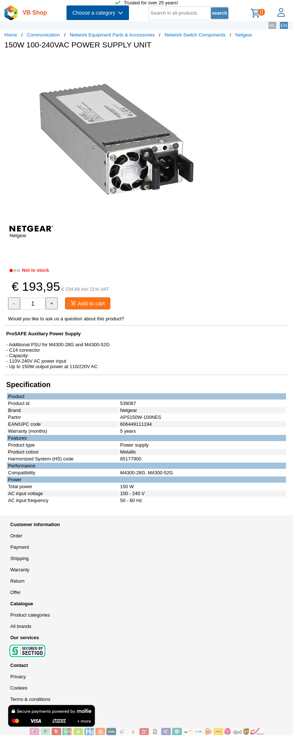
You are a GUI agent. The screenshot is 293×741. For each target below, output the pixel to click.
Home (10, 35)
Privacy (18, 677)
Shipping (19, 558)
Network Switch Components (194, 35)
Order (16, 536)
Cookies (18, 688)
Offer (15, 592)
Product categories (30, 615)
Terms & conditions (30, 699)
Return (17, 581)
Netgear (243, 35)
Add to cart (89, 303)
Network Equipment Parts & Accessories (112, 35)
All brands (20, 626)
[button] (217, 62)
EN (284, 25)
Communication (43, 35)
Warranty (19, 570)
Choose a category (97, 13)
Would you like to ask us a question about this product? (66, 319)
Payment (19, 547)
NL (272, 25)
